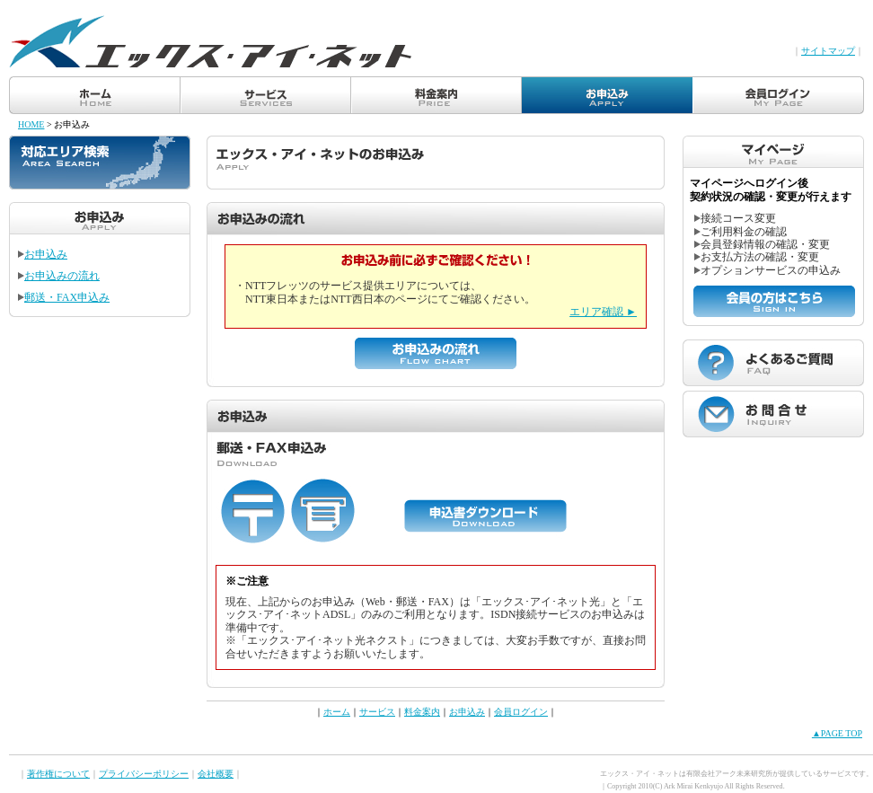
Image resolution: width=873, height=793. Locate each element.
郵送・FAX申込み (64, 297)
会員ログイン (521, 712)
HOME (31, 124)
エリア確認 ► (603, 311)
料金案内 (422, 712)
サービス (377, 712)
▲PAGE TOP (837, 733)
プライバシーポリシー (144, 774)
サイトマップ (828, 51)
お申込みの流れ (59, 275)
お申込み (42, 254)
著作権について (58, 774)
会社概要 (216, 774)
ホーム (336, 712)
